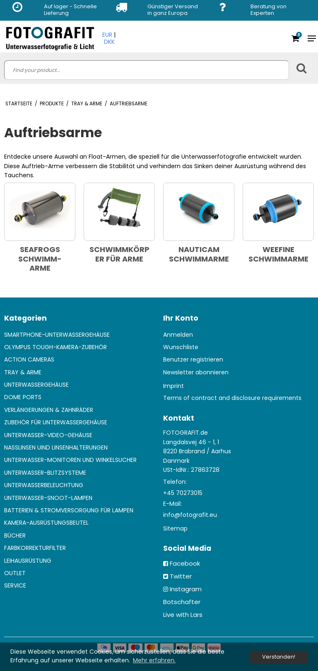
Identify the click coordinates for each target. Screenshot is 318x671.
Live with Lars (182, 614)
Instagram (186, 589)
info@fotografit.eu (190, 515)
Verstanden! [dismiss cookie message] (278, 656)
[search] (146, 70)
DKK (109, 42)
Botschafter (181, 601)
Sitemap (175, 528)
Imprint (173, 386)
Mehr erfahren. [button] (154, 660)
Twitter (181, 576)
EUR (107, 35)
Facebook (185, 563)
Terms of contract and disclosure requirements (232, 398)
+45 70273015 (182, 493)
